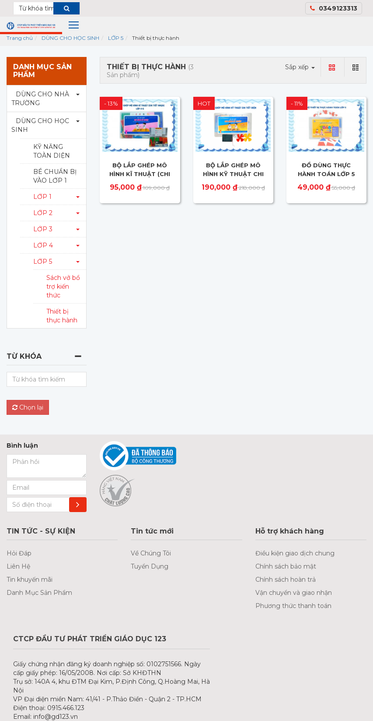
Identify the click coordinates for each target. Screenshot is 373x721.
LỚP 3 (42, 229)
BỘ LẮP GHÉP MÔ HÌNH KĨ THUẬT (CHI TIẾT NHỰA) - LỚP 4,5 (140, 174)
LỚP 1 (42, 197)
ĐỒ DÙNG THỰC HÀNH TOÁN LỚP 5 (326, 169)
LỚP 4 (43, 245)
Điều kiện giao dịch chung (295, 553)
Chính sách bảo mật (285, 566)
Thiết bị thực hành (61, 315)
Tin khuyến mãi (29, 579)
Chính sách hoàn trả (285, 579)
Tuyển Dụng (149, 566)
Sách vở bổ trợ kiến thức (63, 286)
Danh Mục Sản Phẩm (39, 593)
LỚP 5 (115, 38)
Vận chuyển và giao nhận (293, 593)
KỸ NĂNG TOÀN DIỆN (51, 151)
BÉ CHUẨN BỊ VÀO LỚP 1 (55, 176)
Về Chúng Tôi (151, 553)
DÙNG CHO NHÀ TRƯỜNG (40, 98)
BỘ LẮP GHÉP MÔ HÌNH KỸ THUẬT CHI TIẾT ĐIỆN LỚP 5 (233, 174)
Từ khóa (24, 356)
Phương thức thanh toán (293, 606)
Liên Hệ (18, 566)
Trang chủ (20, 38)
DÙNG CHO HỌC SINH (70, 38)
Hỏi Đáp (19, 553)
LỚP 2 (42, 213)
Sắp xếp (300, 67)
